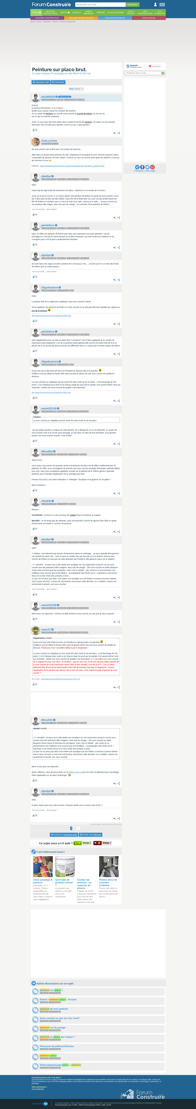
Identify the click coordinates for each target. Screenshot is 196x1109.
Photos (63, 13)
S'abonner (155, 66)
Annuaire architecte (115, 18)
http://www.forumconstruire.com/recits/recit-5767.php (60, 679)
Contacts (58, 1103)
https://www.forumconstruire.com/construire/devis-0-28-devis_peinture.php (72, 166)
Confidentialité (149, 1103)
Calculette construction (104, 1103)
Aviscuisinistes (160, 13)
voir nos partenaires (38, 1089)
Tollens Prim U (75, 772)
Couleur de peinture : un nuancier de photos (84, 883)
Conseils (76, 13)
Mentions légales (88, 1103)
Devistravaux (131, 13)
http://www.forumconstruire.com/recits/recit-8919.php (51, 316)
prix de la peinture (39, 311)
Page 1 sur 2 (74, 89)
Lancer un (64, 834)
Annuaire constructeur (47, 18)
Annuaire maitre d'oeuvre (81, 18)
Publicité (139, 1103)
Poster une (90, 834)
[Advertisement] (98, 42)
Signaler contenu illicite (71, 1103)
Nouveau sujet (41, 82)
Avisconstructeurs (145, 13)
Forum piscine (148, 18)
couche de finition (84, 113)
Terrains (100, 13)
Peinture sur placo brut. (59, 69)
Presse (121, 1103)
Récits (50, 13)
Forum (35, 13)
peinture (49, 113)
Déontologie (130, 1103)
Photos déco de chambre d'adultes (108, 882)
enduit (73, 515)
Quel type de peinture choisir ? (64, 882)
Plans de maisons (115, 13)
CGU (116, 1103)
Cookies (159, 1103)
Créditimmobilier (89, 13)
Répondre (58, 82)
